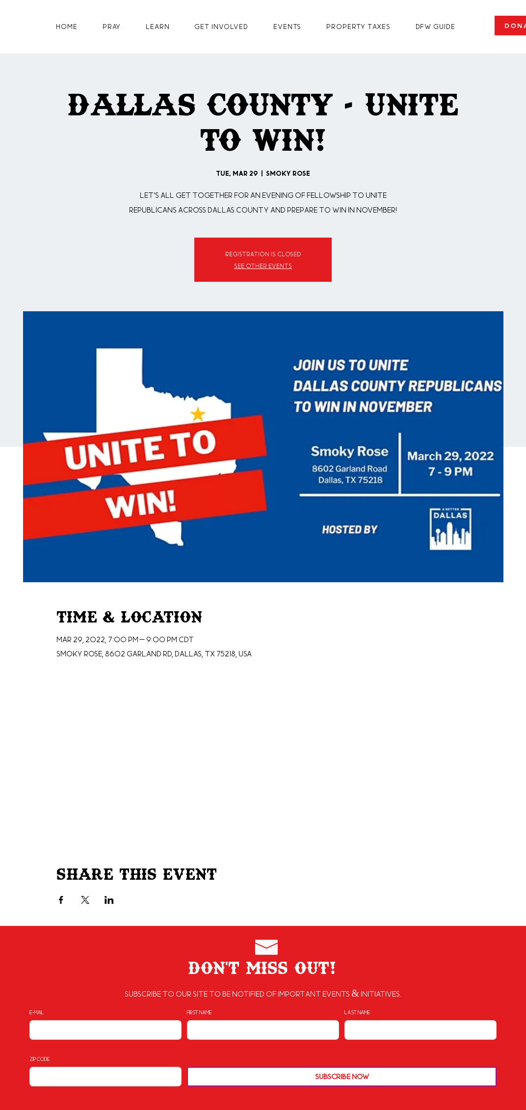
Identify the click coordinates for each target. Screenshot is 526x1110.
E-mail (36, 1012)
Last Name (357, 1012)
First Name (199, 1012)
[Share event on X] (85, 900)
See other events (263, 266)
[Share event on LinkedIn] (109, 900)
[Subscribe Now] (342, 1076)
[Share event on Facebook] (61, 900)
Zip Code (39, 1059)
